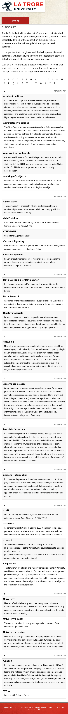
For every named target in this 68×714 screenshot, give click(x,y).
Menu (15, 20)
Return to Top (60, 91)
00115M (37, 709)
